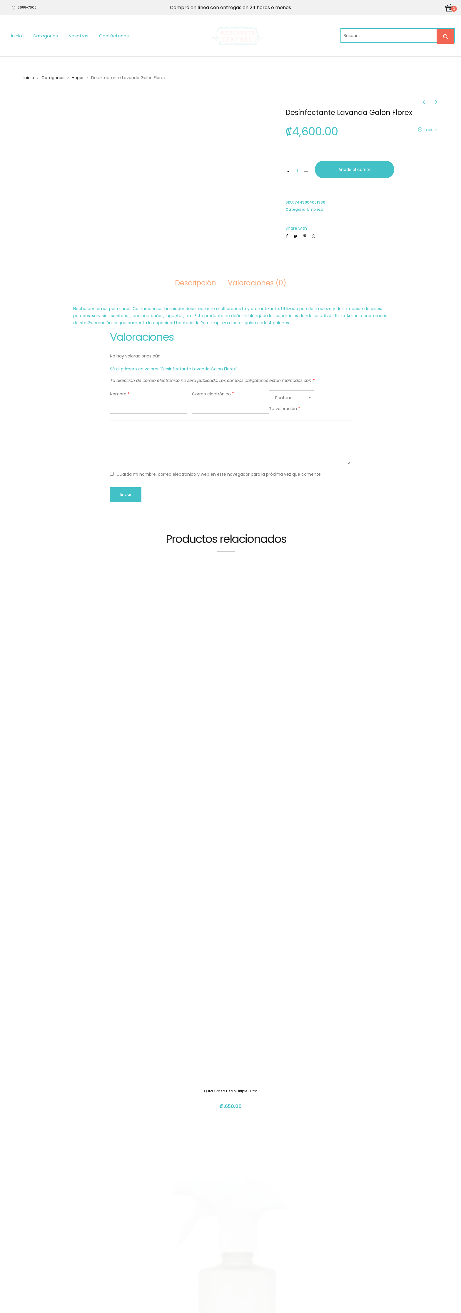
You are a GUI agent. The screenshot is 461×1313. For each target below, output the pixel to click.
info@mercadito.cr (327, 1257)
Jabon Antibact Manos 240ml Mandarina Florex (230, 1146)
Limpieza (315, 209)
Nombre (120, 394)
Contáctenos (114, 36)
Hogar (78, 78)
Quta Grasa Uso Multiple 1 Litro (230, 757)
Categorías (45, 36)
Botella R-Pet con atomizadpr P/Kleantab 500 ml (230, 886)
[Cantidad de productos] (297, 171)
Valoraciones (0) (257, 283)
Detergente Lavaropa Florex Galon (231, 1016)
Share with (296, 228)
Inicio (16, 36)
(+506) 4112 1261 (324, 1246)
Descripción (195, 283)
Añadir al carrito (354, 169)
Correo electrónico (213, 394)
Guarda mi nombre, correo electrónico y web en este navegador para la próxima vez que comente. (219, 474)
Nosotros (78, 36)
